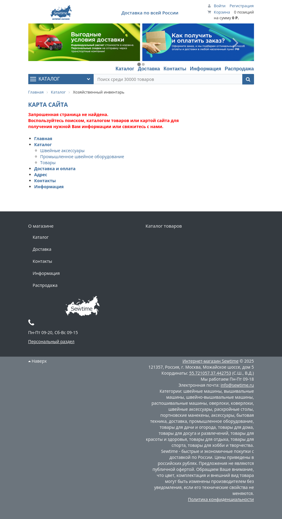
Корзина (222, 12)
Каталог (125, 68)
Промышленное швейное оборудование (82, 156)
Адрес (40, 174)
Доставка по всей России (149, 13)
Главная (43, 138)
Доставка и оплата (55, 168)
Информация (205, 68)
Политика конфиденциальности (221, 499)
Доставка (149, 68)
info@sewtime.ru (237, 385)
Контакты (174, 68)
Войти (220, 5)
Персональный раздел (51, 341)
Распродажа (239, 68)
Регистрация (242, 5)
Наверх (37, 361)
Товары (48, 162)
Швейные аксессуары (62, 150)
